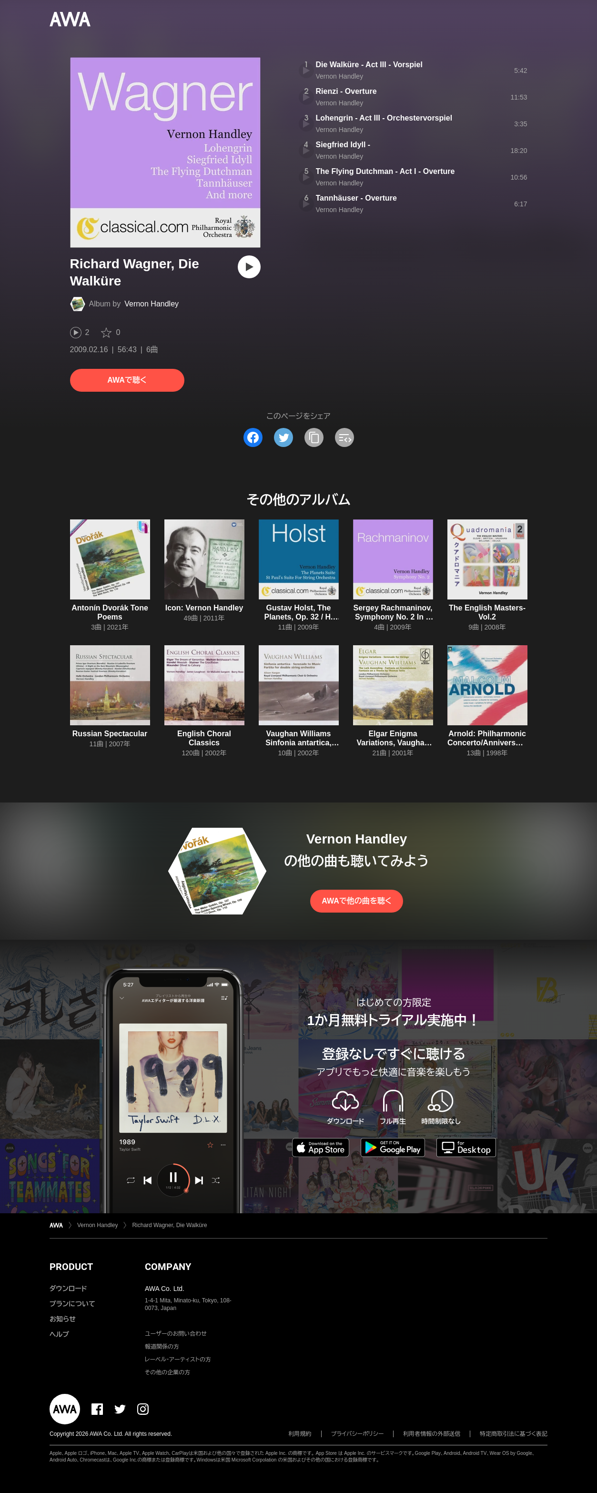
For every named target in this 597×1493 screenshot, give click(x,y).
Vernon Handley (151, 304)
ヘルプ (59, 1334)
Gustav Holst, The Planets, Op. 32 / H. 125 (298, 617)
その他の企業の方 (167, 1372)
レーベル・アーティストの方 (178, 1359)
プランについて (72, 1304)
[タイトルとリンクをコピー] (314, 437)
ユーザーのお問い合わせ (176, 1333)
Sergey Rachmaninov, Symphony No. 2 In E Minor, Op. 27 (393, 617)
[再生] (249, 266)
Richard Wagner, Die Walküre (169, 1225)
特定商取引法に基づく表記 (513, 1434)
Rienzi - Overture (346, 91)
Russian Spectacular (109, 734)
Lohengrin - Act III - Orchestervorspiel (384, 118)
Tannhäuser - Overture (356, 198)
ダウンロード (68, 1288)
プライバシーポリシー (357, 1434)
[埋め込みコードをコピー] (344, 437)
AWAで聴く (126, 380)
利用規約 (300, 1434)
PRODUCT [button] (71, 1266)
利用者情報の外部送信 (431, 1434)
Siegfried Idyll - (343, 145)
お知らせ (63, 1319)
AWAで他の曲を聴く (356, 901)
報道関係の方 (162, 1346)
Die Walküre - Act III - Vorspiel (369, 65)
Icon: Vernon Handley (204, 608)
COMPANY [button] (168, 1266)
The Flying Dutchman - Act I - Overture (385, 171)
